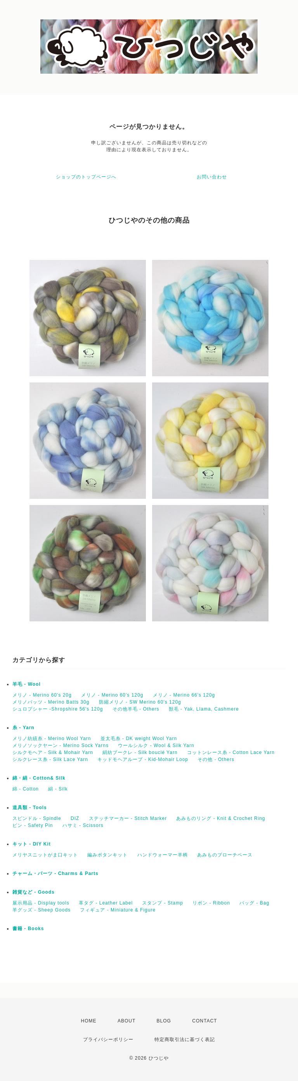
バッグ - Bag (254, 903)
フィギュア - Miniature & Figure (118, 910)
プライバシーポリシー (108, 1039)
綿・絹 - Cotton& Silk (39, 778)
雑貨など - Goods (33, 892)
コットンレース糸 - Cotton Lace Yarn (231, 752)
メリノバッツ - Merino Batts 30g (50, 702)
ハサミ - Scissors (83, 825)
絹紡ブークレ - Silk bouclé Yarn (139, 752)
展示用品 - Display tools (40, 903)
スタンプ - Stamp (162, 903)
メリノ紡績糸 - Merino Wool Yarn (51, 738)
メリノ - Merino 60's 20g (42, 695)
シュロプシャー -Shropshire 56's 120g (57, 709)
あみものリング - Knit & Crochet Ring (220, 818)
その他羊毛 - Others (136, 709)
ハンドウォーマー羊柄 (162, 855)
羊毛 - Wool (26, 684)
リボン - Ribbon (211, 903)
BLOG (164, 1021)
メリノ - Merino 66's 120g (184, 695)
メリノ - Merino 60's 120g (112, 695)
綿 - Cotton (25, 789)
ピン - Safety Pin (32, 825)
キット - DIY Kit (31, 844)
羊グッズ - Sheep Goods (41, 910)
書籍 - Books (28, 928)
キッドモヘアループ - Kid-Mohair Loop (142, 759)
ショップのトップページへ (86, 177)
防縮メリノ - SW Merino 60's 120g (140, 702)
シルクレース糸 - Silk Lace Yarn (50, 759)
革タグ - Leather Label (106, 903)
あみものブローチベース (225, 855)
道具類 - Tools (29, 807)
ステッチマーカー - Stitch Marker (128, 818)
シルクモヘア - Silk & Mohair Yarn (52, 752)
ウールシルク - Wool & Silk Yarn (156, 745)
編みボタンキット (107, 855)
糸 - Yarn (23, 727)
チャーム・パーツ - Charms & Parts (55, 873)
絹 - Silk (58, 789)
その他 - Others (216, 759)
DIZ (75, 818)
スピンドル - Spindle (36, 818)
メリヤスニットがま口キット (45, 855)
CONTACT (204, 1021)
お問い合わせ (212, 177)
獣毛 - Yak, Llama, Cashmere (204, 709)
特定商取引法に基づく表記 (184, 1039)
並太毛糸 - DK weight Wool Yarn (138, 738)
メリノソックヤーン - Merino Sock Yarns (60, 745)
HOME (89, 1021)
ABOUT (126, 1021)
